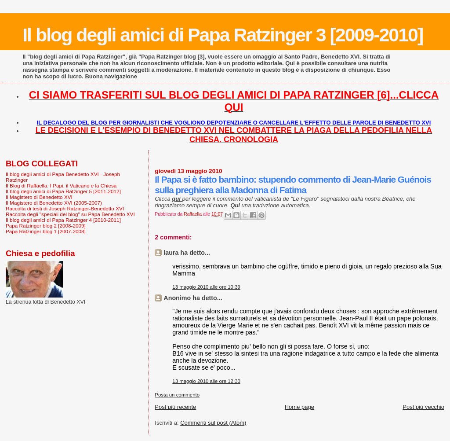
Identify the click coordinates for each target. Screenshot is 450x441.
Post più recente (175, 407)
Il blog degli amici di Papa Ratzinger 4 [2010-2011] (63, 220)
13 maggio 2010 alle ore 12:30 (206, 381)
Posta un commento (177, 394)
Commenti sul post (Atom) (213, 422)
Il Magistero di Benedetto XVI (39, 197)
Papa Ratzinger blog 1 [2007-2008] (46, 231)
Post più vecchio (423, 407)
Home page (299, 407)
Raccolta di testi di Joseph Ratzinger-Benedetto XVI (65, 208)
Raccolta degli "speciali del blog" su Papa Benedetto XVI (70, 214)
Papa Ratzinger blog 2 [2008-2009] (46, 225)
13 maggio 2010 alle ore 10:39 (206, 287)
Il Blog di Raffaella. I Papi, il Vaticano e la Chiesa (61, 185)
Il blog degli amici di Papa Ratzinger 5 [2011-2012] (63, 191)
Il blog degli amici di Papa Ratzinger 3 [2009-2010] (222, 34)
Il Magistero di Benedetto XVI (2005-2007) (54, 203)
